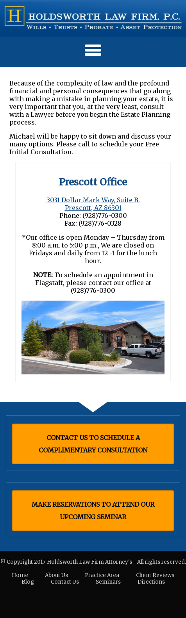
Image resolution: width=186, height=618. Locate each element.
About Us (56, 575)
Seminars (108, 582)
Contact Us (65, 582)
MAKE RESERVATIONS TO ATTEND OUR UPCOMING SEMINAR (93, 510)
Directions (151, 582)
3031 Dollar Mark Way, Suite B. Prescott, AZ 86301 (93, 204)
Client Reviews (155, 575)
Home (20, 575)
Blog (27, 582)
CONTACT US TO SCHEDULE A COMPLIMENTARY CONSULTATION (93, 444)
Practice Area (102, 575)
